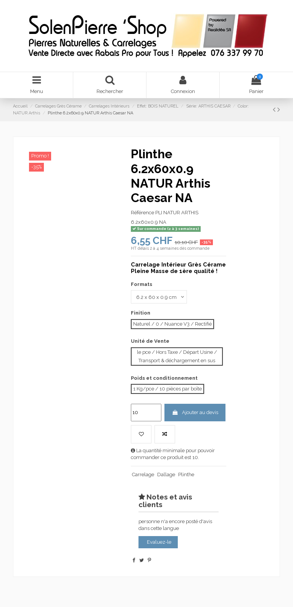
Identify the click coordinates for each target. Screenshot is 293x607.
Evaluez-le (159, 542)
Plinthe (186, 474)
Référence (142, 212)
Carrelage (143, 474)
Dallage (166, 474)
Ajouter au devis (195, 412)
